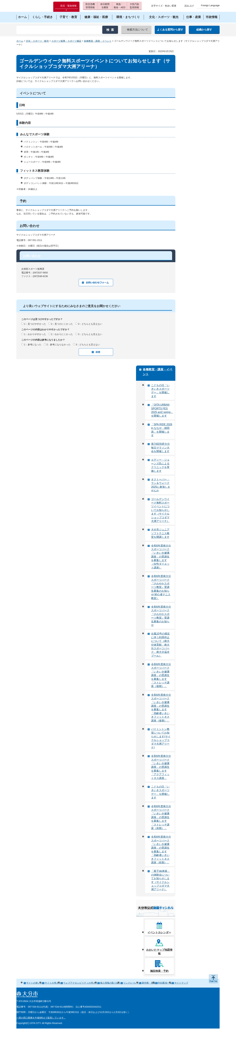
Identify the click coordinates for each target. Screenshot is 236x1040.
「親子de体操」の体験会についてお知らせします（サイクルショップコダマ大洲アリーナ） (160, 880)
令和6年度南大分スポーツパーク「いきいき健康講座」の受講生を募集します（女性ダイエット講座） (161, 556)
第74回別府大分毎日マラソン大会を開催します (160, 448)
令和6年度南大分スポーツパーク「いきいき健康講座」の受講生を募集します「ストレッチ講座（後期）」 (161, 675)
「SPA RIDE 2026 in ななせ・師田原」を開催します (161, 430)
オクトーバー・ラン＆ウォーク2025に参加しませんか (160, 485)
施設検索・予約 (159, 971)
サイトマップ (181, 983)
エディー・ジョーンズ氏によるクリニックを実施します (160, 465)
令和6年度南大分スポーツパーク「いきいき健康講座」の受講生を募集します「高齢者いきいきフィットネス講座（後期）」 (161, 707)
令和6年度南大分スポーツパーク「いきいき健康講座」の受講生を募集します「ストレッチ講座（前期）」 (161, 817)
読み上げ (189, 5)
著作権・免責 (149, 983)
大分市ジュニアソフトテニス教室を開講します (160, 533)
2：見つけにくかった (62, 324)
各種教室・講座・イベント (97, 41)
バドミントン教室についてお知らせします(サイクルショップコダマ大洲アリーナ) (160, 738)
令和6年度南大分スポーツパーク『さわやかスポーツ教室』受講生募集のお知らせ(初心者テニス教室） (161, 587)
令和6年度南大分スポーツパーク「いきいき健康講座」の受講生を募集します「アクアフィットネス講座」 (161, 767)
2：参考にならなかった (59, 344)
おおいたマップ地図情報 (159, 951)
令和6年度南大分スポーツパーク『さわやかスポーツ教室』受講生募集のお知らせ (161, 615)
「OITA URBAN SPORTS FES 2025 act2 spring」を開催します (162, 410)
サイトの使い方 (34, 983)
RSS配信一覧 (165, 983)
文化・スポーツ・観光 (37, 41)
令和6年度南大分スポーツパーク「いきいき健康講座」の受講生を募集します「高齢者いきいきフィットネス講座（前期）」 (161, 849)
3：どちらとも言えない (90, 324)
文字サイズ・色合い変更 (163, 5)
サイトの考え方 (53, 983)
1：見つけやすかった (35, 324)
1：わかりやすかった (35, 334)
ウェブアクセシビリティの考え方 (80, 983)
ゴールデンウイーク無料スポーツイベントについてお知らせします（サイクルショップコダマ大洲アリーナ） (160, 510)
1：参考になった (32, 344)
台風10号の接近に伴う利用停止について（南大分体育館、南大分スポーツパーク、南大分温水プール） (160, 644)
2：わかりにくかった (62, 334)
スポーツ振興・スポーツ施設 (66, 41)
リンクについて (131, 983)
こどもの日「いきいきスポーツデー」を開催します (160, 391)
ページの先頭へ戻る (213, 978)
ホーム (19, 41)
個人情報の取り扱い (110, 983)
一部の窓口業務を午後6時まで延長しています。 (41, 1017)
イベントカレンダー (159, 932)
